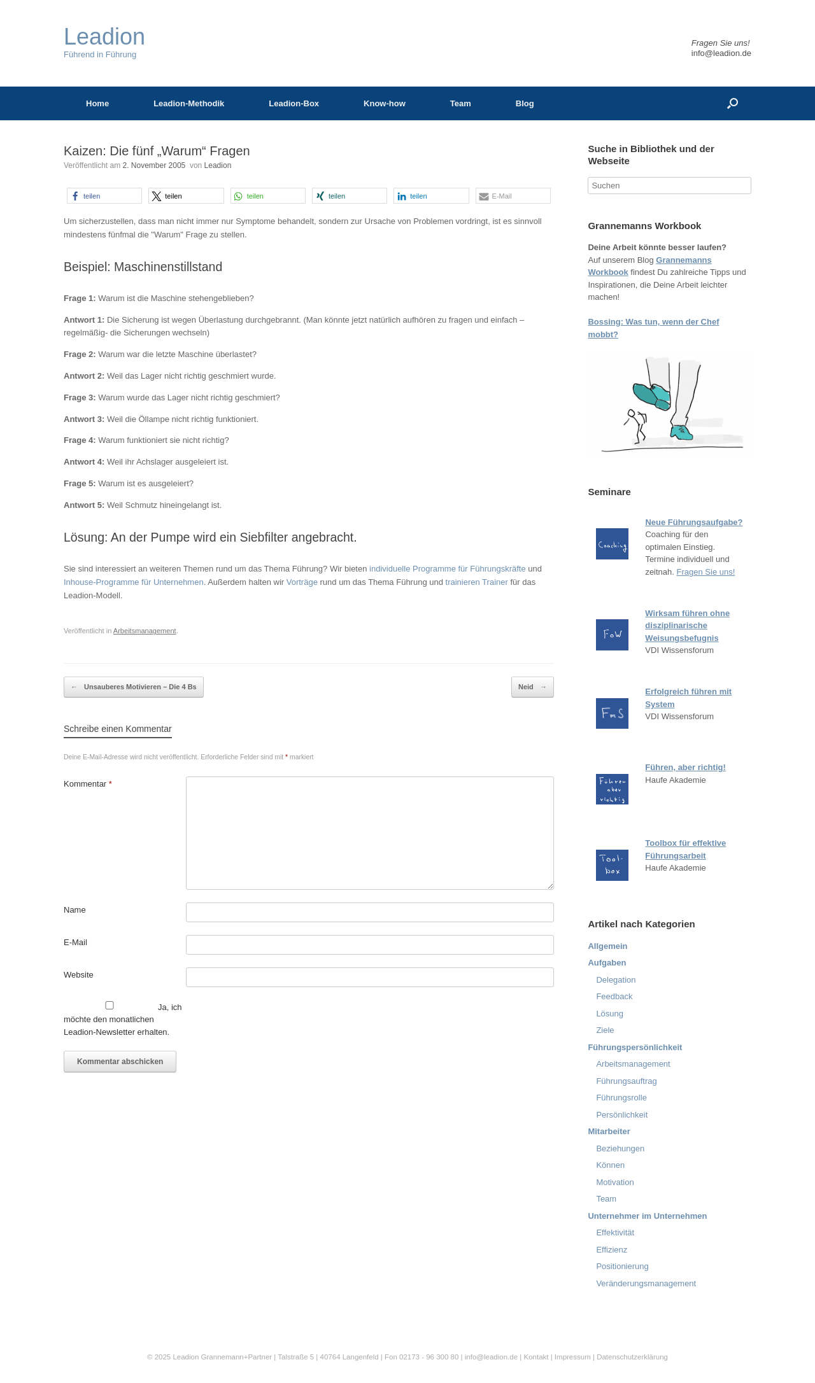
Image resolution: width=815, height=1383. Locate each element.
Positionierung (622, 1266)
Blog (525, 103)
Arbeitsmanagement (144, 631)
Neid (532, 687)
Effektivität (615, 1232)
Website (79, 974)
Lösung (609, 1013)
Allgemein (607, 946)
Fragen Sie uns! (706, 572)
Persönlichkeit (622, 1115)
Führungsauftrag (626, 1081)
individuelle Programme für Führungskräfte (447, 568)
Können (610, 1165)
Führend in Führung (104, 42)
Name (75, 910)
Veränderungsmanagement (646, 1283)
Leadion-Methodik (188, 103)
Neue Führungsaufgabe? (693, 522)
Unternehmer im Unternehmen (647, 1216)
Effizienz (611, 1249)
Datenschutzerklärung (632, 1357)
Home (97, 103)
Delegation (615, 980)
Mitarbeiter (609, 1131)
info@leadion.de (721, 53)
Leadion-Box (294, 103)
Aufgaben (607, 962)
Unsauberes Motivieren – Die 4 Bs (134, 687)
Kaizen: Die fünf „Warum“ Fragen (157, 151)
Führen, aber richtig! (685, 767)
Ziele (605, 1030)
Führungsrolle (621, 1097)
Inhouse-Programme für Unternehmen (134, 582)
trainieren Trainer (477, 582)
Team (460, 103)
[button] (104, 196)
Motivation (615, 1182)
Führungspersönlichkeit (635, 1047)
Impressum (574, 1357)
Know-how (385, 103)
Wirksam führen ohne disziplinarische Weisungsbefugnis (687, 625)
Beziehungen (620, 1148)
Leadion (218, 165)
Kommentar (88, 784)
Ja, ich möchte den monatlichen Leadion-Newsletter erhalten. (123, 1019)
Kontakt (535, 1357)
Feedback (614, 996)
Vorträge (302, 582)
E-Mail (75, 942)
